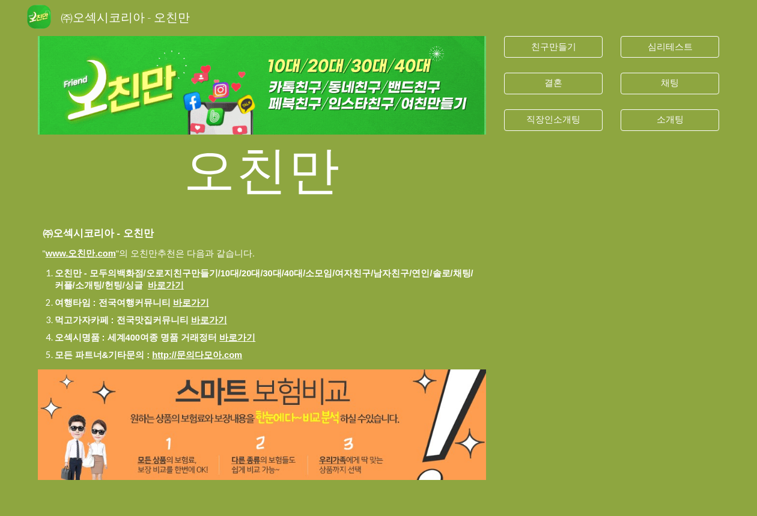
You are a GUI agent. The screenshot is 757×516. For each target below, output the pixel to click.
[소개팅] (670, 119)
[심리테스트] (670, 46)
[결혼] (554, 83)
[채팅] (670, 83)
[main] (262, 168)
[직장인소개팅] (554, 119)
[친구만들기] (554, 46)
